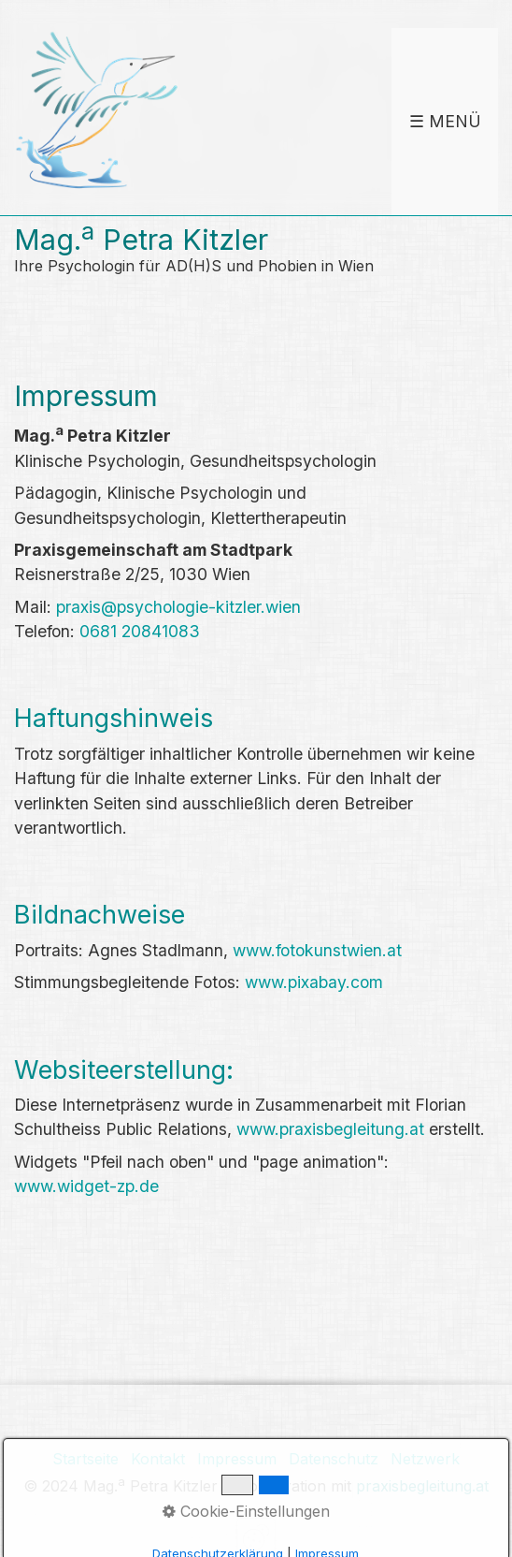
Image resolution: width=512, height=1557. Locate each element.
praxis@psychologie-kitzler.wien (178, 607)
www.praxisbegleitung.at (330, 1129)
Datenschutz (333, 1458)
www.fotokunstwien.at (317, 950)
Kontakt (158, 1458)
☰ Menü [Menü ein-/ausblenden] (445, 121)
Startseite (85, 1458)
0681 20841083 (139, 631)
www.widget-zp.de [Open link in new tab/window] (86, 1186)
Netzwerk (425, 1458)
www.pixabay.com (314, 982)
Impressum (237, 1458)
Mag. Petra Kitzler (141, 239)
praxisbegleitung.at (422, 1486)
